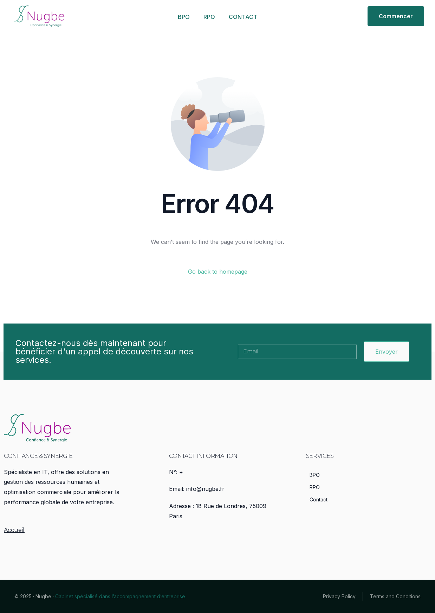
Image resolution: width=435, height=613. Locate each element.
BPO (184, 16)
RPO (209, 16)
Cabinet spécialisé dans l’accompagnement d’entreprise (120, 596)
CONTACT (243, 16)
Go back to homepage (217, 271)
